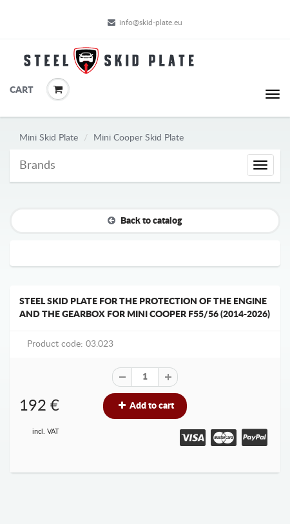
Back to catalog (145, 220)
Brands (37, 165)
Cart (19, 90)
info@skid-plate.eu (145, 22)
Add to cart (145, 406)
